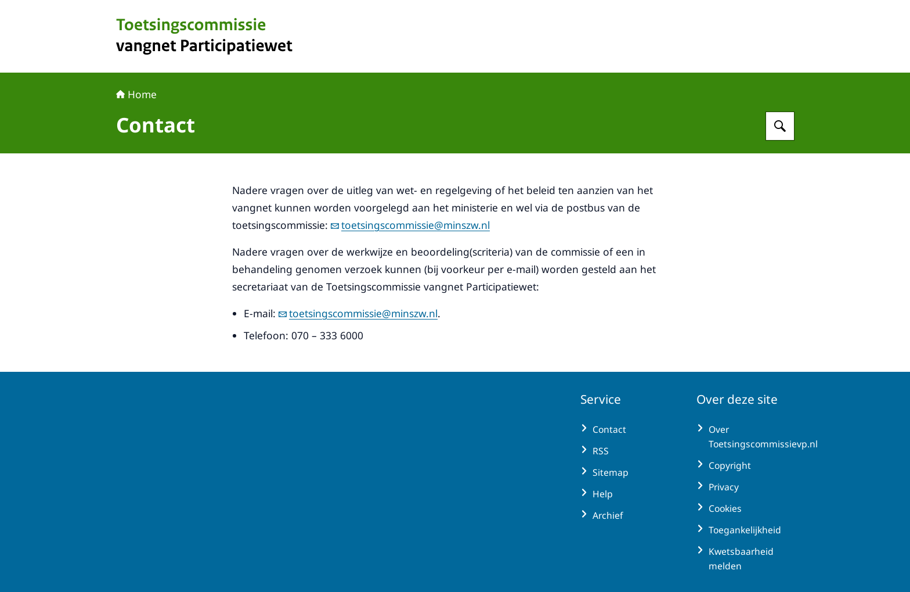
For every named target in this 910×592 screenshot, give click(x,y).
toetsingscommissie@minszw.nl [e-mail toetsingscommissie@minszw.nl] (410, 225)
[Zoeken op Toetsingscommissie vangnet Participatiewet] (780, 126)
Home (136, 94)
